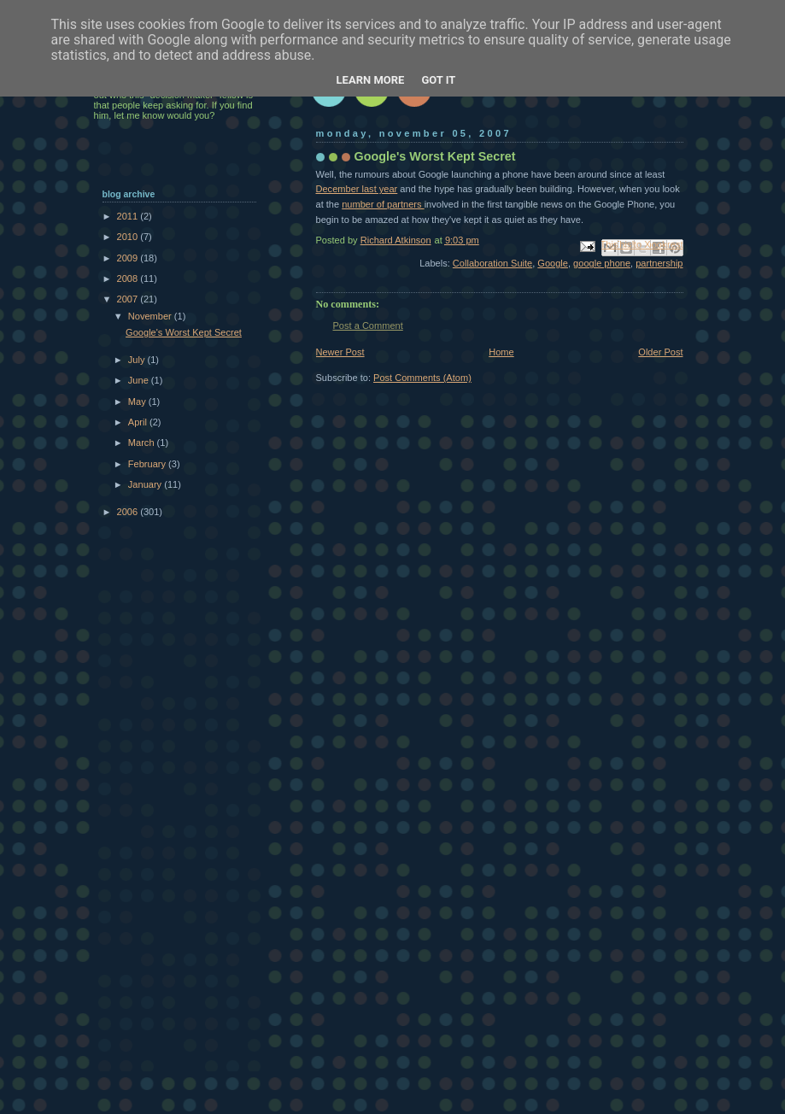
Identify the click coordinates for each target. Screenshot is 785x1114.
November (151, 316)
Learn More (371, 79)
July (138, 360)
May (138, 401)
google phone (601, 263)
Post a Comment (368, 325)
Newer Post (340, 352)
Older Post (660, 352)
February (148, 464)
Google (552, 263)
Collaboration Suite (492, 263)
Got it (438, 79)
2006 (129, 512)
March (142, 442)
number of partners (383, 204)
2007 (129, 299)
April (138, 422)
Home (501, 352)
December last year (357, 189)
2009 (129, 258)
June (139, 380)
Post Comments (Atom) (422, 377)
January (146, 484)
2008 (129, 278)
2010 (129, 237)
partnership (659, 263)
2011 (129, 216)
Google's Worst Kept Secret (184, 332)
